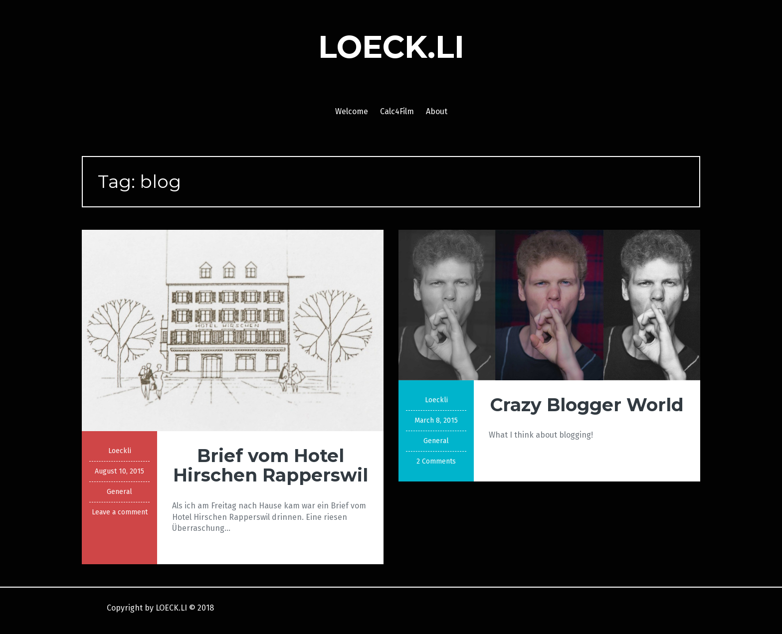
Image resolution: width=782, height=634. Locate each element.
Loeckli (119, 451)
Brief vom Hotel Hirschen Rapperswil (270, 465)
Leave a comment (120, 512)
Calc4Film (397, 111)
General (119, 491)
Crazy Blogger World (587, 405)
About (436, 111)
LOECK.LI (391, 47)
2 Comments (436, 461)
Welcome (351, 111)
